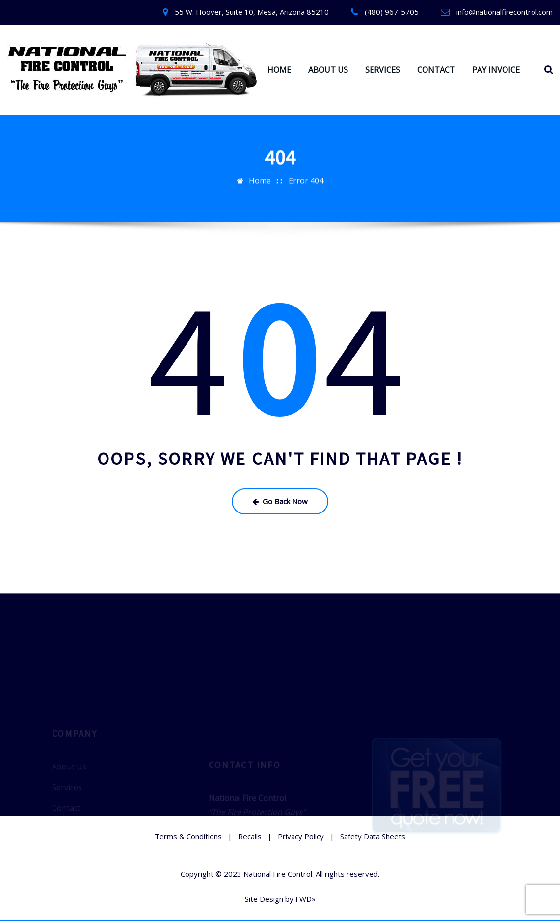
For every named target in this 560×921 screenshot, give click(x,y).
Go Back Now (280, 501)
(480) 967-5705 (392, 12)
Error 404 (306, 178)
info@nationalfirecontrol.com (504, 12)
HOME (279, 69)
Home (260, 178)
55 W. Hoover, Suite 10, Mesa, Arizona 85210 (252, 12)
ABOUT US (328, 69)
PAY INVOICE (496, 69)
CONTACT (436, 69)
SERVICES (382, 69)
